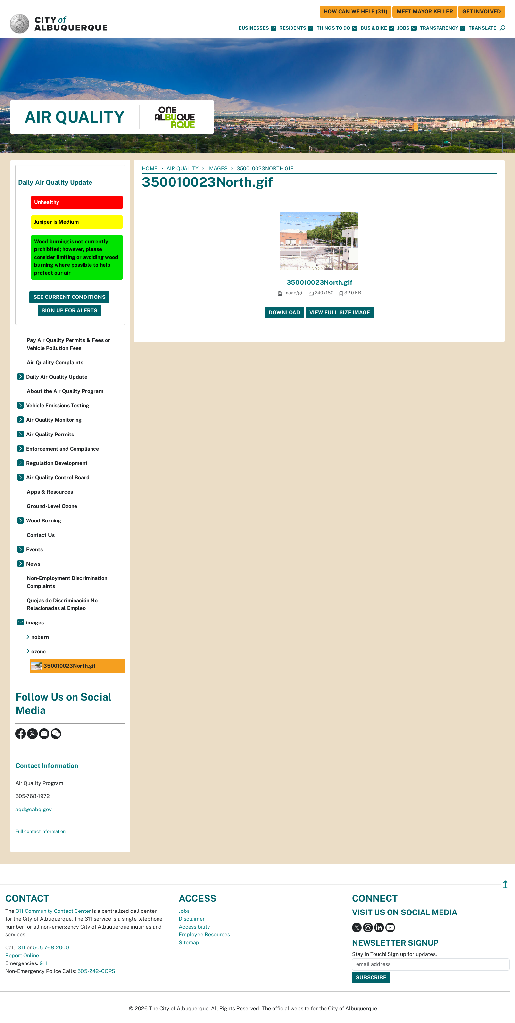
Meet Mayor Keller (425, 12)
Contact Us (41, 535)
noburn (40, 637)
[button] (482, 28)
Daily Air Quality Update (56, 377)
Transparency (442, 28)
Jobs (407, 28)
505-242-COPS (96, 971)
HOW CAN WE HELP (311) (355, 12)
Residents (296, 28)
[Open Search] (502, 28)
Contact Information (46, 766)
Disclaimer (192, 919)
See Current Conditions (69, 297)
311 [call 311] (21, 948)
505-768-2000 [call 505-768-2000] (51, 948)
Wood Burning (43, 521)
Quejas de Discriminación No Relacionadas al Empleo (62, 604)
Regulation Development (57, 463)
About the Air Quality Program (65, 391)
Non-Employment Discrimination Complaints (67, 582)
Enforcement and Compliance (62, 449)
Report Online (22, 955)
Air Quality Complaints (55, 362)
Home (150, 168)
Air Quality (182, 168)
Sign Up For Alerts (69, 310)
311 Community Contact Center (53, 911)
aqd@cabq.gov (33, 809)
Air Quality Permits (50, 434)
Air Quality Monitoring (54, 420)
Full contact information (40, 831)
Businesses (257, 28)
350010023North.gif (319, 282)
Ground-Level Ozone (52, 506)
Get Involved (481, 12)
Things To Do (337, 28)
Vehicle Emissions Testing (57, 405)
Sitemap (189, 942)
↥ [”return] (505, 884)
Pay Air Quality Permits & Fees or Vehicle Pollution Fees (68, 344)
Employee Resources (204, 934)
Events (34, 549)
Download (284, 312)
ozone (38, 651)
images (218, 168)
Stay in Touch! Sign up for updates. (394, 954)
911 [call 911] (43, 963)
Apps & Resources (50, 492)
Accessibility (194, 927)
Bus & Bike (377, 28)
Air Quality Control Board (58, 477)
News (33, 564)
